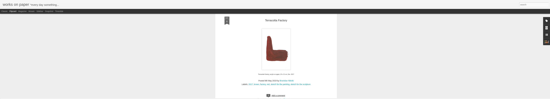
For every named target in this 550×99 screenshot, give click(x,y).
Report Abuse (291, 97)
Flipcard (12, 11)
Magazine (22, 11)
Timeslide (59, 11)
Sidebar (40, 11)
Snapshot (49, 11)
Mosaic (31, 11)
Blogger (283, 97)
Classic (4, 11)
